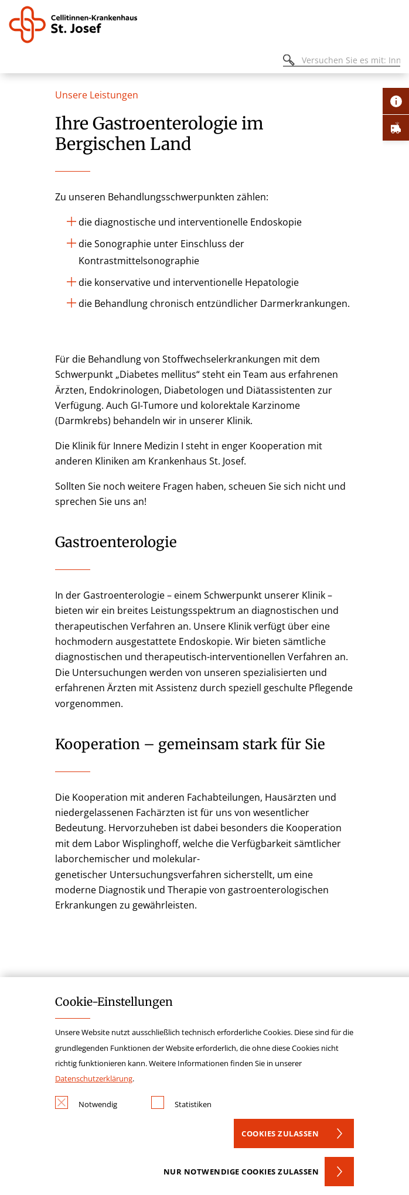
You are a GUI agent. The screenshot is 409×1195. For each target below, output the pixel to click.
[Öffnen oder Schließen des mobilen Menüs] (15, 61)
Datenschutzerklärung (93, 1078)
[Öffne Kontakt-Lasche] (396, 101)
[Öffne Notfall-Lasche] (396, 127)
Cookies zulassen (280, 1133)
